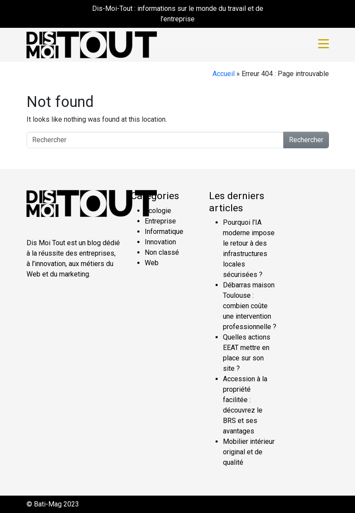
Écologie (158, 211)
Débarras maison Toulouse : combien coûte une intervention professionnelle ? (249, 306)
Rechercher (306, 140)
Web (152, 263)
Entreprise (160, 221)
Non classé (162, 252)
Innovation (160, 242)
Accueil (223, 74)
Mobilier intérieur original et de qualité (249, 451)
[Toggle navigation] (323, 44)
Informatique (164, 231)
